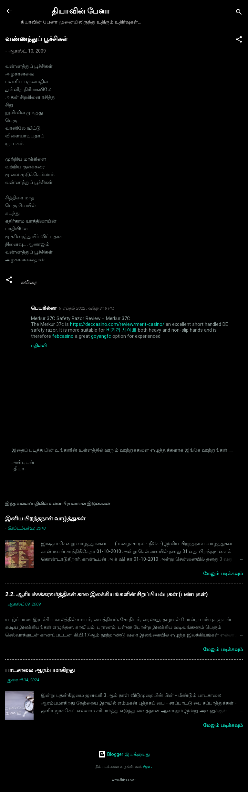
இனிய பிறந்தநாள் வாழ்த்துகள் (45, 518)
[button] (239, 40)
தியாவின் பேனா (81, 10)
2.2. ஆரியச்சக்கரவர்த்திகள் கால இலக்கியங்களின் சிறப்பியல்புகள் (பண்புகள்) (106, 594)
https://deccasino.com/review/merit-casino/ (117, 324)
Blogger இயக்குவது (124, 754)
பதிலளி (38, 345)
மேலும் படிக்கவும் (223, 573)
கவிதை (29, 282)
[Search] (239, 13)
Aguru (147, 767)
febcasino (63, 336)
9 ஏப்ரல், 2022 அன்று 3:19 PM (86, 308)
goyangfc (101, 336)
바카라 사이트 (121, 330)
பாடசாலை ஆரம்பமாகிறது (40, 670)
